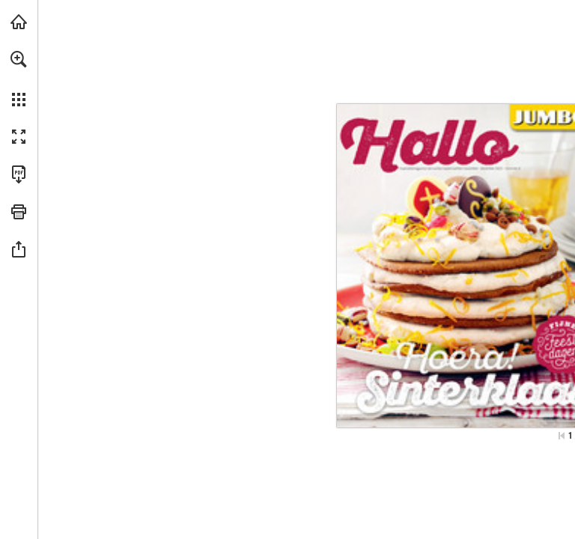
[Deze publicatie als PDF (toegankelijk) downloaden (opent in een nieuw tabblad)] (18, 174)
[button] (18, 59)
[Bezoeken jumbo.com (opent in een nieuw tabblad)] (18, 21)
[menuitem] (18, 78)
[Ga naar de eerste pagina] (562, 435)
